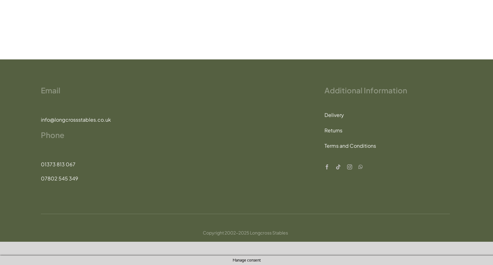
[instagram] (349, 166)
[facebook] (327, 166)
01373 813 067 (58, 164)
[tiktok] (338, 166)
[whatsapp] (360, 166)
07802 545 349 (59, 178)
